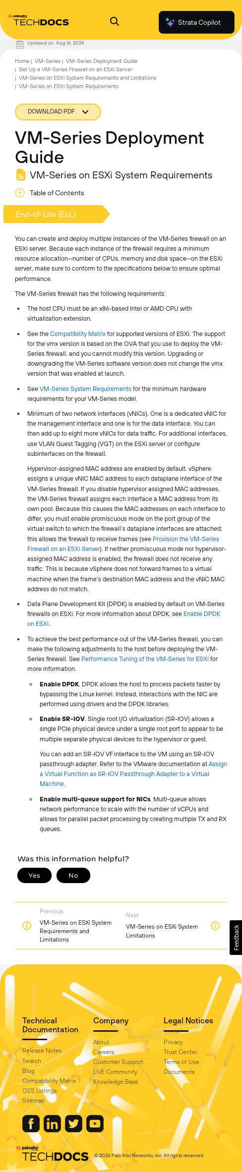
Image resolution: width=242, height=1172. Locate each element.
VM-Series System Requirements (85, 388)
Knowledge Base (115, 1081)
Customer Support (118, 1062)
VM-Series (47, 61)
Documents (179, 1071)
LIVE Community (115, 1071)
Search (31, 1061)
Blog (28, 1070)
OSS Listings (39, 1090)
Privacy (173, 1042)
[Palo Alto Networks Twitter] (74, 1130)
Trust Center (180, 1052)
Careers (104, 1052)
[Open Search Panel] (114, 22)
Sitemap (33, 1100)
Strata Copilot (192, 22)
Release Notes (42, 1050)
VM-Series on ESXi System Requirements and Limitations (87, 78)
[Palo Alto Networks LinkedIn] (53, 1130)
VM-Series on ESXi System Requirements (69, 86)
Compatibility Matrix (78, 333)
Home (22, 61)
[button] (236, 937)
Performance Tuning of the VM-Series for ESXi (145, 659)
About (101, 1042)
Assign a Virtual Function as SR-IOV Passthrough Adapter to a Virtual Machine (133, 773)
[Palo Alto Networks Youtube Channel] (95, 1130)
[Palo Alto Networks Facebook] (31, 1130)
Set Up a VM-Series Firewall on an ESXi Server (75, 69)
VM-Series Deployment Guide (101, 61)
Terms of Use (181, 1062)
